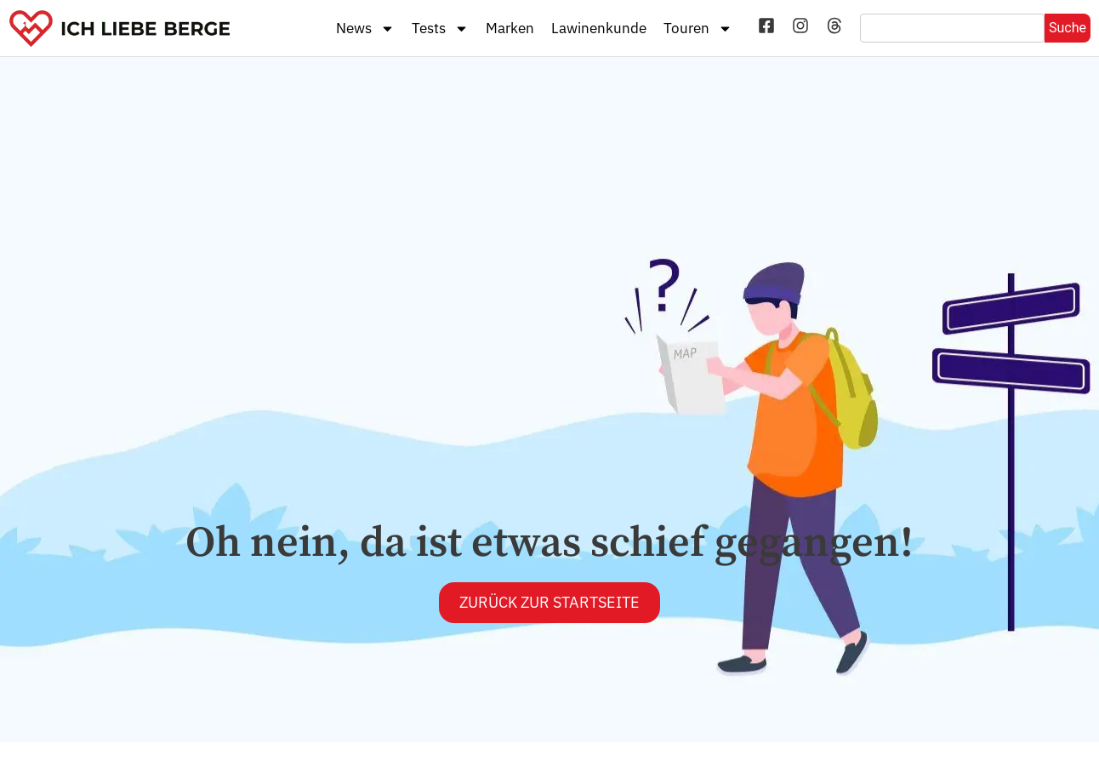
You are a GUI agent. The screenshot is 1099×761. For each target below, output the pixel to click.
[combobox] (952, 28)
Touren (697, 28)
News (365, 28)
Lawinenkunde (598, 28)
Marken (510, 28)
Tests (440, 28)
